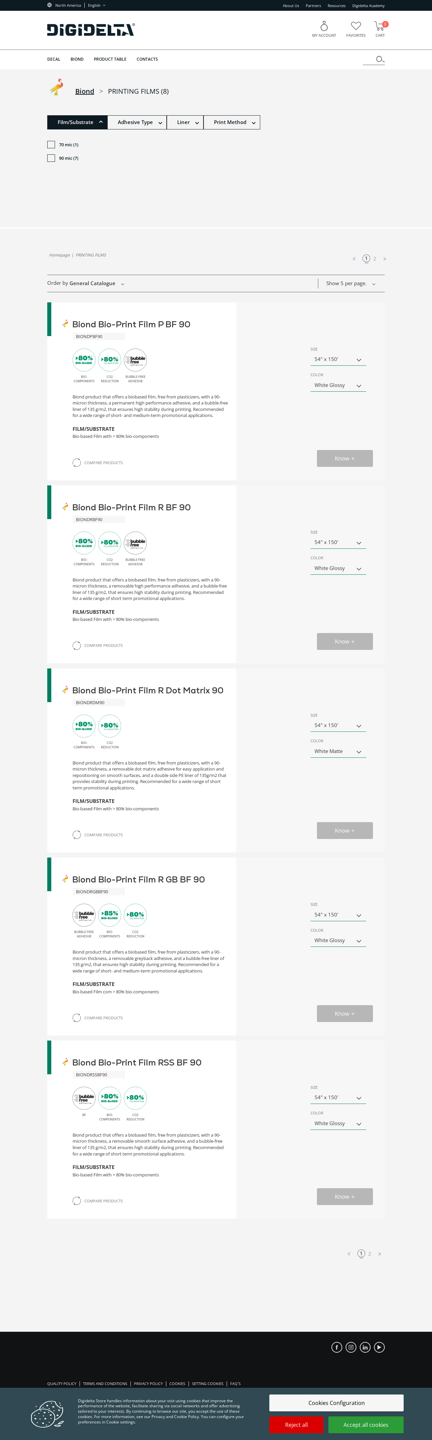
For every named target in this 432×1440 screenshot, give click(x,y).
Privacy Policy (148, 1383)
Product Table (110, 59)
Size (314, 349)
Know (345, 458)
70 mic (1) (63, 145)
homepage (59, 255)
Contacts (147, 59)
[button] (77, 122)
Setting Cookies (207, 1383)
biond (84, 91)
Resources (337, 5)
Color (316, 374)
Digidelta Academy (368, 5)
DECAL (53, 59)
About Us (291, 5)
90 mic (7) (63, 159)
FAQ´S (235, 1383)
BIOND (77, 59)
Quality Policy (61, 1383)
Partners (313, 5)
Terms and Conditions (105, 1383)
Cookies (177, 1383)
